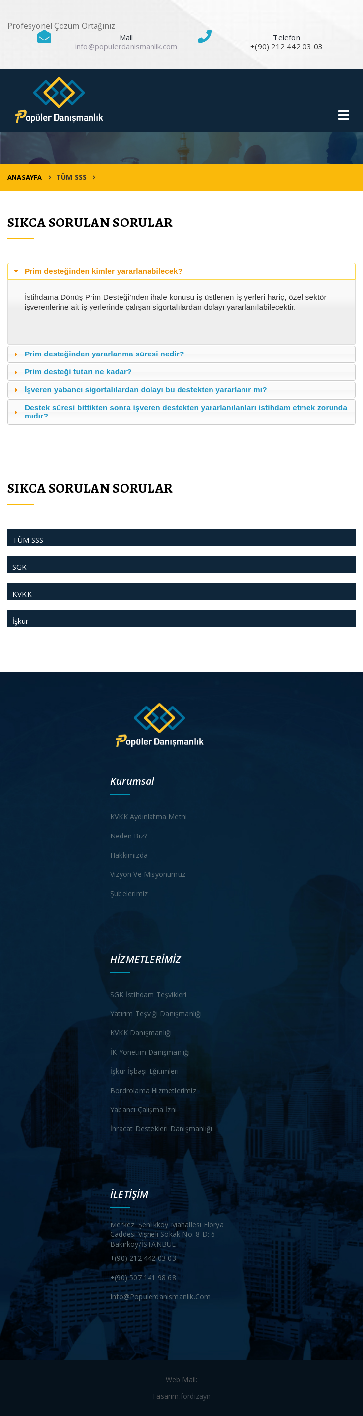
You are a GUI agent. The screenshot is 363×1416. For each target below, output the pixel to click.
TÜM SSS (27, 540)
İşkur (20, 621)
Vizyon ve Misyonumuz (147, 874)
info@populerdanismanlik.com (126, 46)
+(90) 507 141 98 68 (143, 1277)
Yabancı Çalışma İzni (143, 1109)
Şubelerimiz (129, 893)
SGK (19, 567)
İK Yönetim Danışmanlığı (150, 1052)
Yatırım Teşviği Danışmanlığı (156, 1013)
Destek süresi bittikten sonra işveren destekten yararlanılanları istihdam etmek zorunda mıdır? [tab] (180, 411)
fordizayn (196, 1396)
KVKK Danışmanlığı (141, 1032)
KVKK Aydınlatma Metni (148, 816)
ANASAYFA (24, 177)
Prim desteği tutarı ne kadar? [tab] (72, 371)
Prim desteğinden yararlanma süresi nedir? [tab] (98, 354)
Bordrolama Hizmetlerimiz (153, 1090)
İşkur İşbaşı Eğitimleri (144, 1071)
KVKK (22, 594)
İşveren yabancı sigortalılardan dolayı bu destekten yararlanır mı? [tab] (139, 390)
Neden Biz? (128, 835)
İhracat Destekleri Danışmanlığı (161, 1128)
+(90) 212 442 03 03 (143, 1258)
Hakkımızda (129, 855)
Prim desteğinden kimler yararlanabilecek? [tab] (97, 271)
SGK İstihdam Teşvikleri (148, 994)
